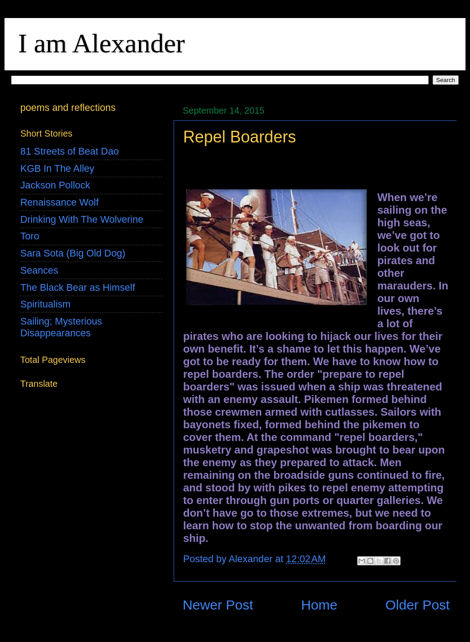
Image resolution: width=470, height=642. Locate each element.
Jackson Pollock (55, 185)
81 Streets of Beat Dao (69, 151)
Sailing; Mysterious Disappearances (61, 327)
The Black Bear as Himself (77, 287)
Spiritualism (45, 304)
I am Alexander (101, 43)
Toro (29, 236)
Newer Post (218, 604)
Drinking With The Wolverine (81, 219)
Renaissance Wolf (59, 202)
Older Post (417, 604)
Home (319, 604)
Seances (39, 270)
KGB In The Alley (57, 168)
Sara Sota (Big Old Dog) (72, 253)
